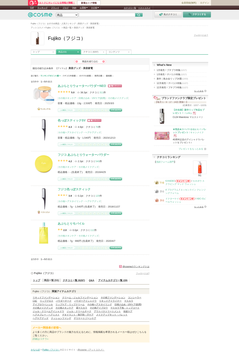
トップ (36, 52)
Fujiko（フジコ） (44, 273)
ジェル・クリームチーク (79, 311)
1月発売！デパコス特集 (172, 74)
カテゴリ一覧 (130, 8)
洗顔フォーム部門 (165, 162)
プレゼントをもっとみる (191, 149)
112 (92, 230)
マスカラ (128, 301)
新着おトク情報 (89, 3)
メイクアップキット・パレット (112, 314)
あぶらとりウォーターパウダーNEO (82, 85)
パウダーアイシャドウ (85, 301)
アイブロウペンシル (43, 304)
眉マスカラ (81, 308)
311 (101, 92)
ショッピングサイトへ (115, 86)
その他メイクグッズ (118, 98)
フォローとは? (142, 273)
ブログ (66, 8)
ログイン (204, 2)
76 (96, 127)
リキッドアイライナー (110, 301)
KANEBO (170, 181)
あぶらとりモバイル (71, 223)
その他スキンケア (67, 98)
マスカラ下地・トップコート (124, 308)
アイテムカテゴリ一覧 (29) (113, 280)
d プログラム (172, 189)
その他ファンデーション (113, 297)
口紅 (35, 301)
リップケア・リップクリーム (70, 304)
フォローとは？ (201, 35)
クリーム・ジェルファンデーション (80, 297)
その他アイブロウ (99, 308)
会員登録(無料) (188, 2)
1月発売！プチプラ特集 (172, 70)
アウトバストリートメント (107, 311)
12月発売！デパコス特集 (172, 83)
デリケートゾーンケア (85, 318)
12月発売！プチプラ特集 (172, 87)
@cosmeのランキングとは (135, 266)
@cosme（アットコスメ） (91, 349)
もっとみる (199, 91)
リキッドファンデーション (46, 297)
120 (97, 195)
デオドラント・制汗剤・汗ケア (78, 314)
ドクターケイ (172, 198)
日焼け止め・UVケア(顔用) (91, 98)
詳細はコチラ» (40, 338)
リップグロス (46, 301)
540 (97, 161)
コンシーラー (134, 297)
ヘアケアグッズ (93, 132)
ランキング (42, 8)
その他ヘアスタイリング (70, 132)
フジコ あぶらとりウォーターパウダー (83, 154)
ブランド (55, 8)
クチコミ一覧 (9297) (74, 280)
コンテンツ (114, 52)
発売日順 (99, 76)
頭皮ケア (127, 311)
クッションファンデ (61, 318)
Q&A (74, 8)
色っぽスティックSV (72, 120)
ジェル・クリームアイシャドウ (48, 311)
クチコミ (90, 52)
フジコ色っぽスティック (74, 189)
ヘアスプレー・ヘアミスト (46, 314)
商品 (62, 52)
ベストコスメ (144, 8)
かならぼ (35, 349)
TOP (32, 8)
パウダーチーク (64, 301)
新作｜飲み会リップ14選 (172, 78)
